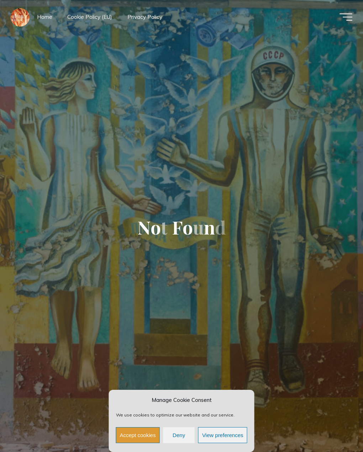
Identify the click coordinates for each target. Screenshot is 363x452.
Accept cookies (138, 435)
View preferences (222, 435)
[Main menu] (346, 17)
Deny (179, 435)
